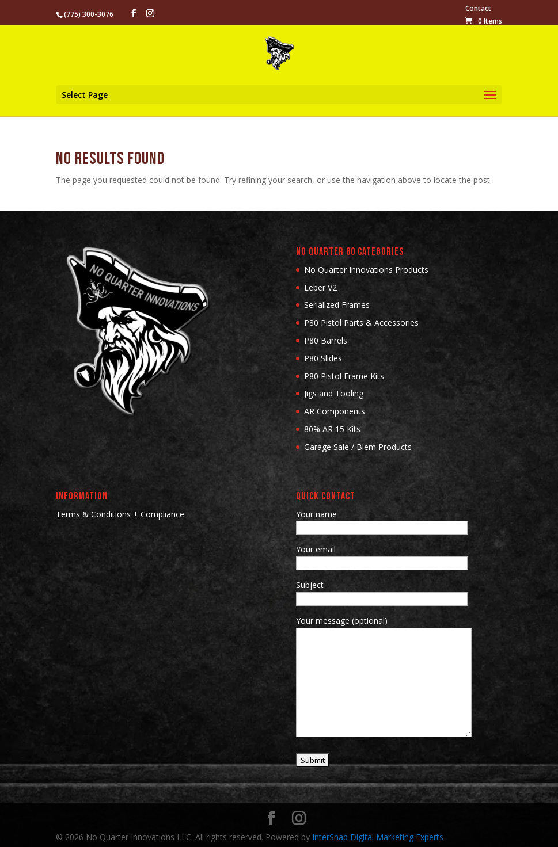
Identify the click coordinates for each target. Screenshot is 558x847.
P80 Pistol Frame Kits (344, 376)
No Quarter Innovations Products (366, 269)
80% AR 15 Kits (332, 429)
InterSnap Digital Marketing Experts (377, 836)
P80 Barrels (325, 340)
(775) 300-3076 (88, 14)
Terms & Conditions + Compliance (120, 514)
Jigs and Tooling (333, 393)
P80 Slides (323, 358)
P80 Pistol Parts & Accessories (361, 322)
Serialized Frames (337, 304)
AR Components (334, 411)
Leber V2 (320, 287)
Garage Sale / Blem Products (358, 446)
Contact (478, 9)
